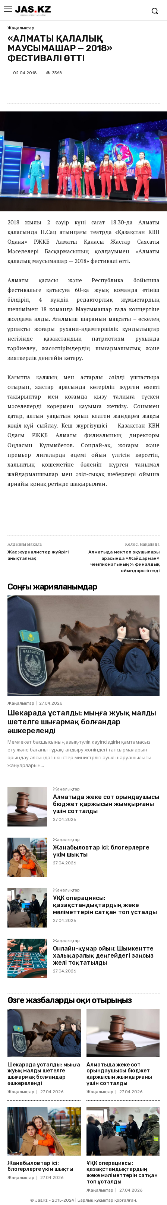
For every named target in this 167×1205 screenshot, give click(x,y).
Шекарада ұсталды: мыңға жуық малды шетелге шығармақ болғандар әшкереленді (81, 721)
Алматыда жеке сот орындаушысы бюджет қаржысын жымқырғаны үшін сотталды (106, 804)
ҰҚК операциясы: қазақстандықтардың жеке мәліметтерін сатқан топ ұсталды (105, 905)
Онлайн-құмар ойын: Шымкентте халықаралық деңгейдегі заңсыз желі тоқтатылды (103, 955)
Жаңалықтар (20, 28)
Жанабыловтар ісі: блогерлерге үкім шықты (101, 851)
